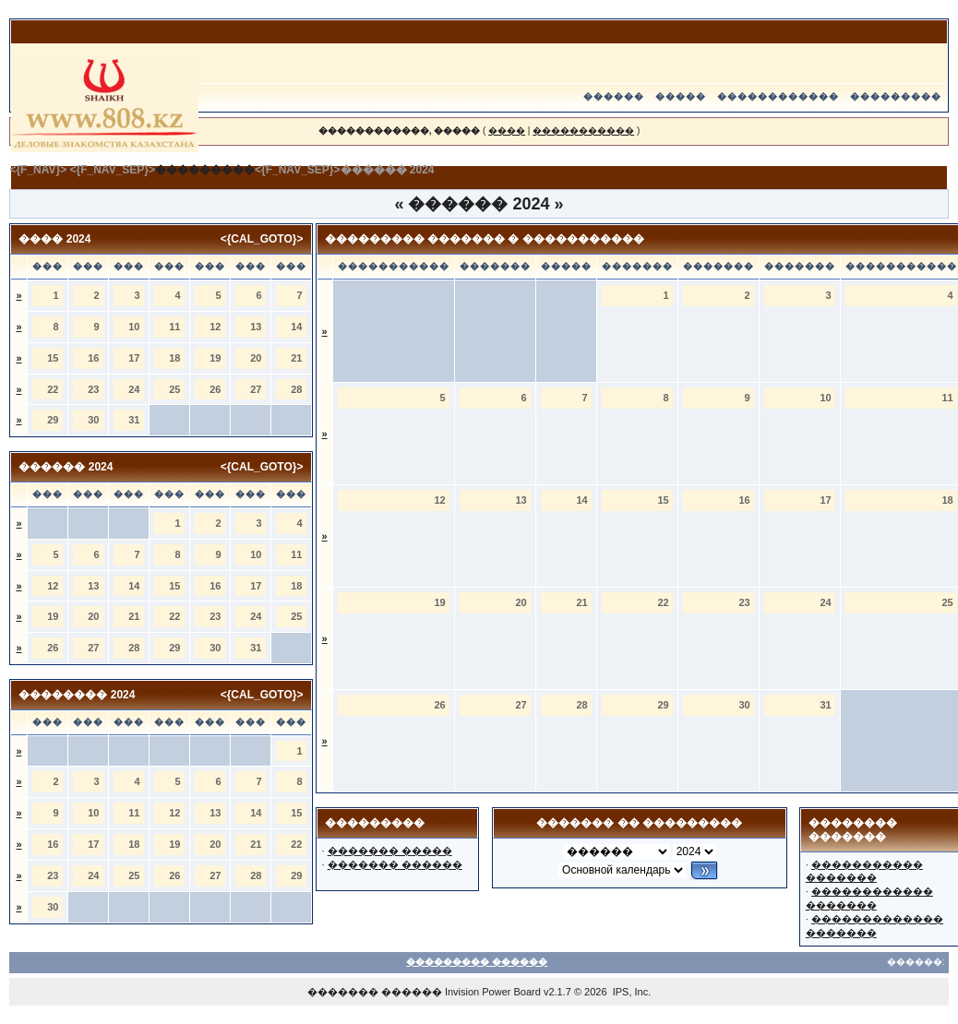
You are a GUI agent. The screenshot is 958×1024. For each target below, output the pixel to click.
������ (613, 96)
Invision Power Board (493, 991)
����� (680, 96)
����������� (583, 130)
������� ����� (390, 850)
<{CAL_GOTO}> (262, 238)
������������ (778, 96)
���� (506, 130)
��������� (895, 96)
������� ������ (395, 864)
